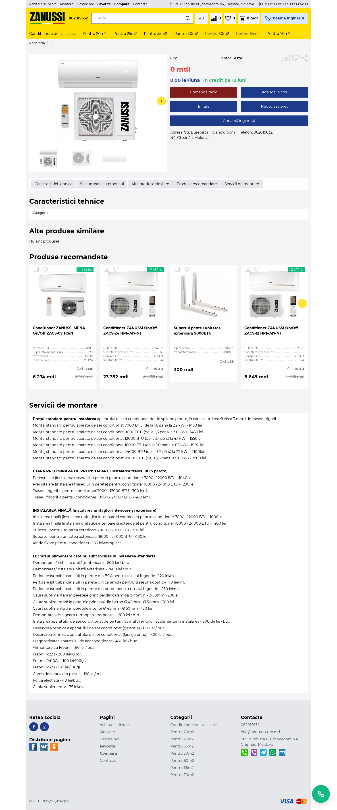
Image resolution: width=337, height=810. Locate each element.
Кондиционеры (56, 801)
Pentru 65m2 (182, 768)
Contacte (140, 4)
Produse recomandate (197, 184)
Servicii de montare (242, 184)
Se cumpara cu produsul (102, 184)
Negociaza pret (274, 106)
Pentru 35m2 (181, 746)
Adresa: (202, 135)
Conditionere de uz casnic (193, 725)
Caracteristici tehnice (54, 184)
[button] (160, 103)
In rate (204, 106)
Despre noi (85, 4)
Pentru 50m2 (182, 753)
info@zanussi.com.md (260, 732)
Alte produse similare (150, 184)
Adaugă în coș (274, 92)
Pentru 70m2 (182, 775)
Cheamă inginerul (239, 121)
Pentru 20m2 (182, 732)
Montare (66, 4)
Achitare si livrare (42, 4)
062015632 (78, 18)
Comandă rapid (204, 92)
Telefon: (255, 132)
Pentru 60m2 (182, 760)
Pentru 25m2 (181, 739)
